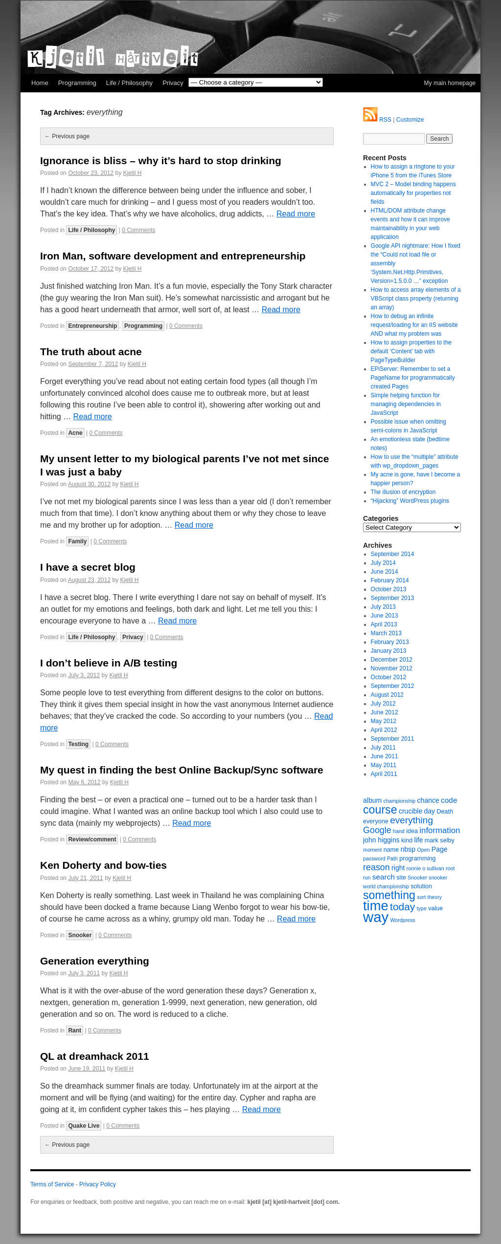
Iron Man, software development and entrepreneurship (173, 255)
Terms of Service (52, 1184)
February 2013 (390, 642)
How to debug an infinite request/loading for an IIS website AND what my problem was (414, 325)
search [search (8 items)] (383, 877)
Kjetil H (132, 173)
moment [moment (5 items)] (372, 850)
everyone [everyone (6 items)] (375, 821)
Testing (78, 744)
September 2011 (392, 738)
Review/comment (92, 839)
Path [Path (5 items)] (392, 858)
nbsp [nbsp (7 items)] (408, 849)
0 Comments (138, 230)
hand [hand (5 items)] (399, 831)
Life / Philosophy (129, 82)
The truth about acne (91, 351)
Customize (410, 119)
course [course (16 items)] (380, 809)
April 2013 (384, 624)
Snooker (79, 935)
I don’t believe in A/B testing (108, 662)
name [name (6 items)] (391, 849)
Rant (74, 1030)
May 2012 (384, 721)
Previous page (67, 136)
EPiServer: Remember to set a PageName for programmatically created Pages (413, 377)
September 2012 (392, 686)
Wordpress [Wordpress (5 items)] (402, 920)
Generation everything (94, 960)
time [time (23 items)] (375, 905)
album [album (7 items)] (372, 800)
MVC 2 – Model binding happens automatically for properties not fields (413, 193)
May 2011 (384, 765)
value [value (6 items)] (435, 908)
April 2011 (384, 774)
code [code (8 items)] (449, 800)
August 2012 (387, 694)
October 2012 (389, 677)
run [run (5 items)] (366, 877)
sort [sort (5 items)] (421, 897)
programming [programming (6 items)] (417, 858)
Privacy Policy (97, 1184)
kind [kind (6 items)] (406, 840)
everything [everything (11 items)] (411, 820)
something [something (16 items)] (389, 895)
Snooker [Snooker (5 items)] (417, 877)
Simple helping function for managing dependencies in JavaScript (406, 404)
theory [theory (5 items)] (434, 897)
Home (39, 82)
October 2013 (389, 589)
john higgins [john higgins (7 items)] (381, 840)
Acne (75, 432)
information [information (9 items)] (439, 830)
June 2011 (384, 756)
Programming (77, 82)
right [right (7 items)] (398, 868)
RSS (377, 119)
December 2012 (391, 659)
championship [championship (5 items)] (399, 801)
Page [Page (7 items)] (440, 849)
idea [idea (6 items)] (412, 831)
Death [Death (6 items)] (444, 811)
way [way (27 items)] (375, 917)
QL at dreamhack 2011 (94, 1056)
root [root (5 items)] (450, 868)
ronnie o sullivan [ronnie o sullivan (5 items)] (425, 868)
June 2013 (384, 615)
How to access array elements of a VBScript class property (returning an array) (416, 298)
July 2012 (383, 703)
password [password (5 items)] (374, 858)
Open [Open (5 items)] (423, 850)
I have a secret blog (88, 567)
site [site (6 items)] (401, 877)
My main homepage (450, 83)
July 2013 (383, 606)
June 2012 (384, 712)
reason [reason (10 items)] (376, 867)
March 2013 (386, 633)
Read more (295, 214)
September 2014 (392, 554)
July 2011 (383, 747)
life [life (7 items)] (418, 840)
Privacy (172, 82)
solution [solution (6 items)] (421, 886)
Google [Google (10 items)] (377, 830)
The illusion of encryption (403, 492)
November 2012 (391, 668)
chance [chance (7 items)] (428, 800)
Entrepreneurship (92, 325)
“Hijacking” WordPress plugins (410, 500)
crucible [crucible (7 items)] (410, 811)
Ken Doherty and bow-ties (103, 865)
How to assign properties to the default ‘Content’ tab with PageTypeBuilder (411, 351)
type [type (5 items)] (422, 908)
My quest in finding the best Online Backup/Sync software (181, 769)
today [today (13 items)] (402, 906)
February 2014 (390, 580)
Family (77, 541)
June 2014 (384, 571)
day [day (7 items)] (429, 811)
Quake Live (83, 1125)
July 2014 (383, 562)
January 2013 (389, 650)
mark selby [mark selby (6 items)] (440, 840)
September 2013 (392, 598)
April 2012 (384, 730)
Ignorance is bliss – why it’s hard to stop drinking (160, 160)
